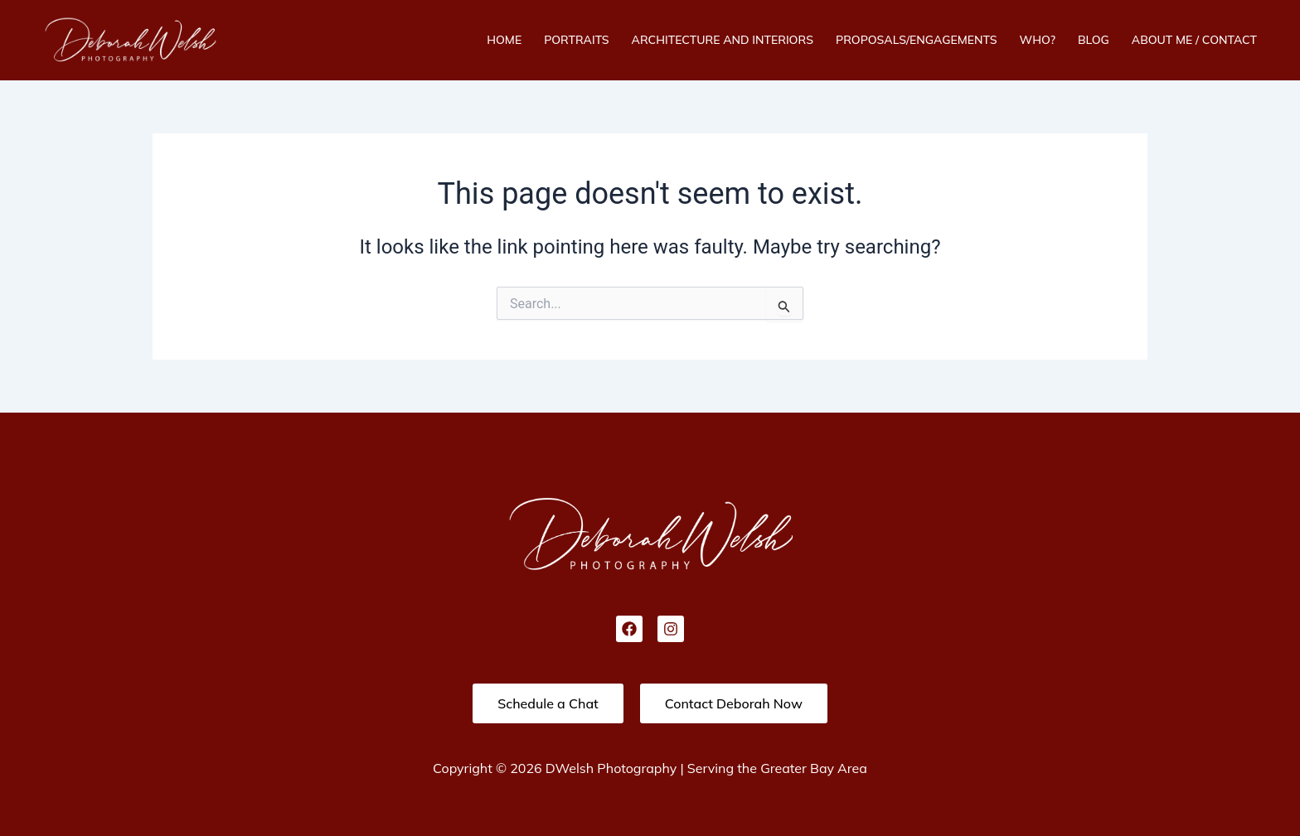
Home (504, 39)
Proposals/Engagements (916, 39)
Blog (1093, 39)
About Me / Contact (1194, 39)
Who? (1037, 39)
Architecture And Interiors (722, 39)
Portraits (576, 39)
